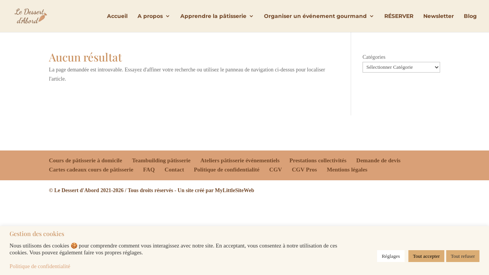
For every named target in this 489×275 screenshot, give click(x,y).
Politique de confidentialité (226, 170)
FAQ (149, 170)
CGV (275, 170)
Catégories (374, 57)
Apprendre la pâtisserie (213, 16)
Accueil (117, 16)
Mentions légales (347, 170)
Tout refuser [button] (463, 256)
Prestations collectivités (318, 160)
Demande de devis (378, 160)
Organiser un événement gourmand (315, 16)
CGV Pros (304, 170)
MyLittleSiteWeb (234, 190)
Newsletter (438, 16)
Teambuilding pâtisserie (161, 160)
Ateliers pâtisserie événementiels (239, 160)
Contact (174, 170)
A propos (150, 16)
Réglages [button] (391, 256)
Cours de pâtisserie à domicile (85, 160)
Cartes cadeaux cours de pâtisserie (91, 170)
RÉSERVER (398, 16)
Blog (470, 16)
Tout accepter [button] (426, 256)
